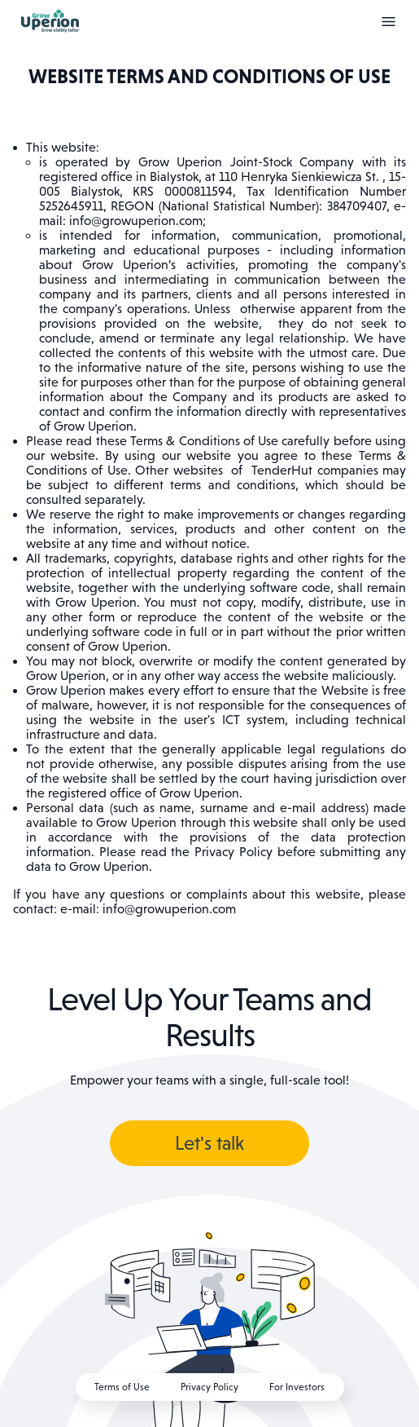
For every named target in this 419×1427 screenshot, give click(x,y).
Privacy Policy (209, 1387)
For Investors (297, 1387)
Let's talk (209, 1143)
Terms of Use (122, 1387)
